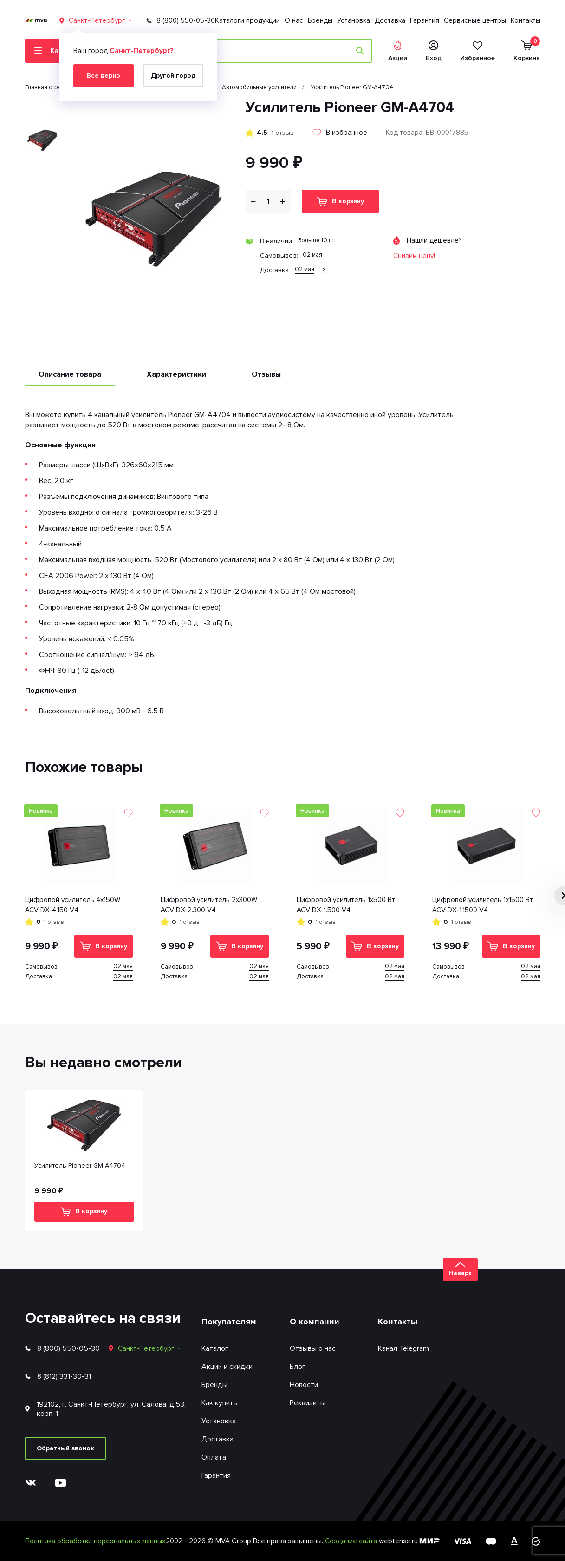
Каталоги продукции (247, 20)
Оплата (213, 1457)
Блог (297, 1366)
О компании (314, 1321)
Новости (304, 1384)
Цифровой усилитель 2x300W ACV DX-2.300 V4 (209, 905)
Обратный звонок (65, 1448)
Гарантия (424, 20)
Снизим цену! (414, 256)
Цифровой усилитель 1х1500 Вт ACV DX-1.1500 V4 (482, 905)
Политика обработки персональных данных (95, 1541)
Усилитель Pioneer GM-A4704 (79, 1165)
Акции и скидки (227, 1366)
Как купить (219, 1403)
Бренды (320, 20)
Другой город (173, 76)
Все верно (103, 76)
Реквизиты (307, 1403)
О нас (294, 20)
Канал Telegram (403, 1348)
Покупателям (228, 1321)
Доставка (390, 20)
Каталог (214, 1348)
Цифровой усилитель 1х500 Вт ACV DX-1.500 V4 (346, 905)
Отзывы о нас (313, 1348)
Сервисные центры (475, 20)
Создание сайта (352, 1541)
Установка (353, 20)
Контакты (525, 20)
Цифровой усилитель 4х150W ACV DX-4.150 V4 (72, 905)
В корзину (340, 201)
